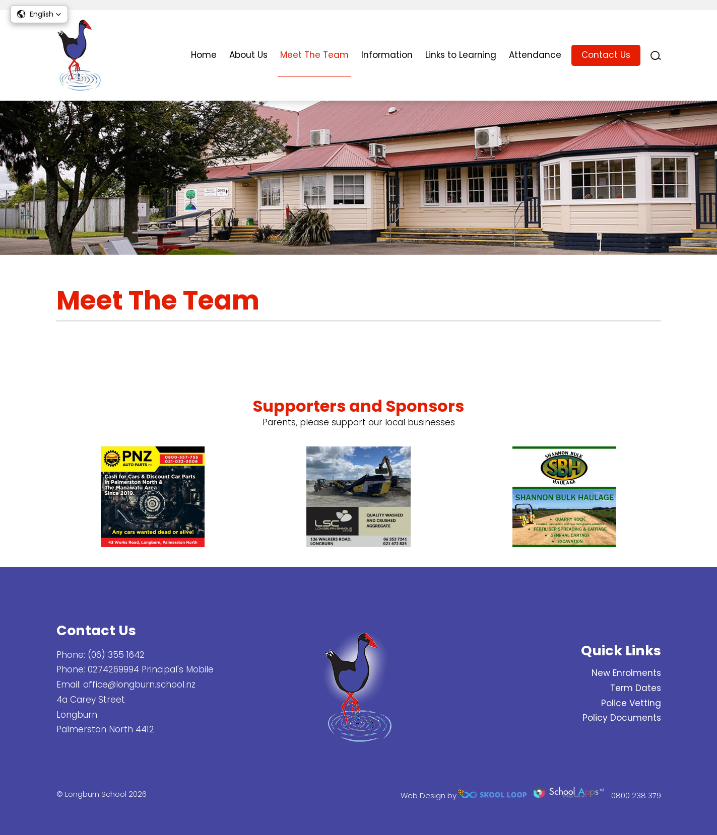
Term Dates (635, 688)
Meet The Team (314, 55)
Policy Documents (621, 718)
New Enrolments (626, 673)
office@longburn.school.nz (139, 684)
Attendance (535, 55)
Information (387, 55)
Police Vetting (631, 703)
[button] (39, 14)
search (655, 55)
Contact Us (605, 55)
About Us (248, 55)
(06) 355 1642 (116, 655)
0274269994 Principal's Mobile (151, 669)
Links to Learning (460, 55)
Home (204, 55)
